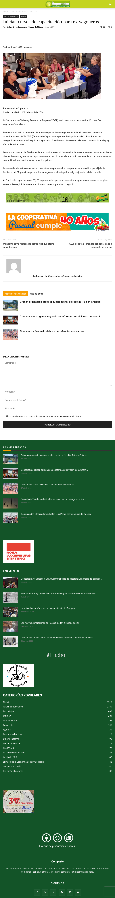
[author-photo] (57, 266)
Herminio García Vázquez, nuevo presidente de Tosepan (48, 608)
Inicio (5, 11)
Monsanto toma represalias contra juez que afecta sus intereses (28, 245)
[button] (110, 4)
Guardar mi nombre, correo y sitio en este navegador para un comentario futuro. (44, 416)
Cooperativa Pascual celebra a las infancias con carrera (52, 331)
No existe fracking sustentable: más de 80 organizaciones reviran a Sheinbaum (58, 593)
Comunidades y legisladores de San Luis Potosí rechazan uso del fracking (56, 514)
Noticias (33, 11)
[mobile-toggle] (5, 4)
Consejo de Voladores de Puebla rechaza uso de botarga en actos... (53, 499)
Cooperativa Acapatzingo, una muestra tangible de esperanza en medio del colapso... (61, 579)
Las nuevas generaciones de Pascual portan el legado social (50, 623)
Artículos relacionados (15, 294)
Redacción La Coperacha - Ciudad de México (25, 27)
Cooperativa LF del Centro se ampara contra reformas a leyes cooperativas (57, 637)
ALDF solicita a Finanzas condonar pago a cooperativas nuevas (90, 245)
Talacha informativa (19, 11)
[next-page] (10, 346)
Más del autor (36, 294)
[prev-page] (5, 346)
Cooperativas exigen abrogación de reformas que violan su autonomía (60, 316)
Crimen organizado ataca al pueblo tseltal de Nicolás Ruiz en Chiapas (60, 301)
